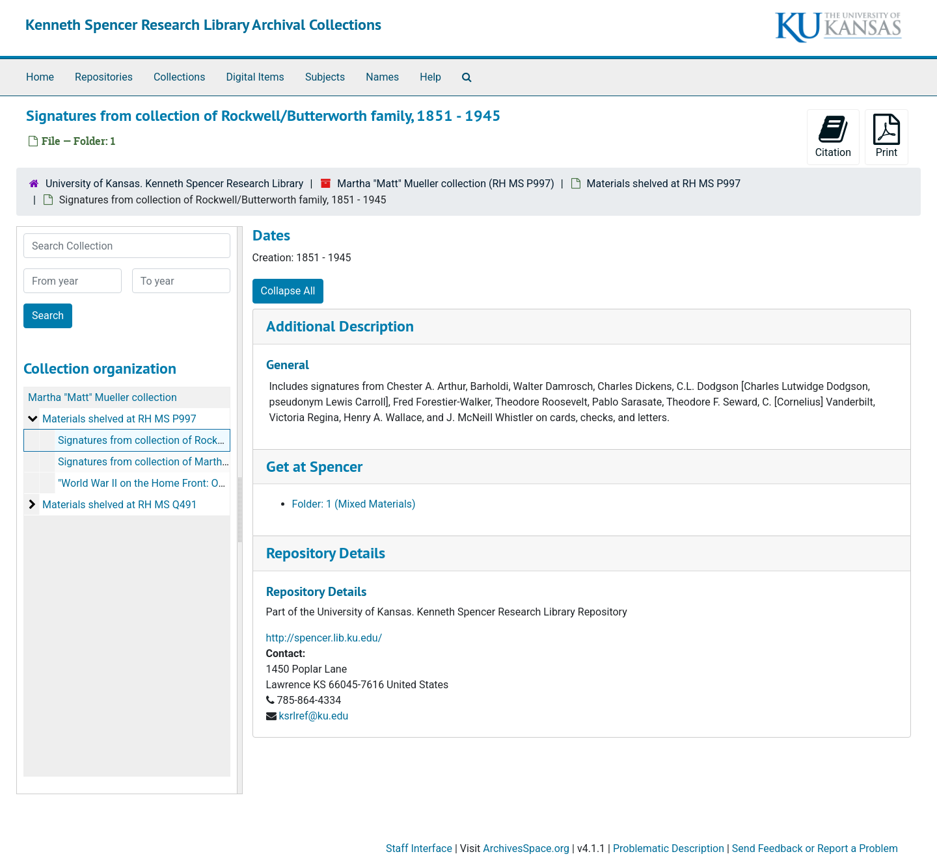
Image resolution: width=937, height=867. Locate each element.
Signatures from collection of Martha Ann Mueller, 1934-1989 (199, 462)
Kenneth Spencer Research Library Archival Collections (203, 24)
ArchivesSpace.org (526, 848)
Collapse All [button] (288, 291)
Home (40, 77)
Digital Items (255, 77)
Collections (180, 77)
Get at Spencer (314, 466)
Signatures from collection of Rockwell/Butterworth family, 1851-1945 (219, 440)
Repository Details (325, 553)
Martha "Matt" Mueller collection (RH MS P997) (445, 183)
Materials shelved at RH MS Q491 (119, 504)
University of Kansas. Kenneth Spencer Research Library (174, 183)
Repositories (104, 77)
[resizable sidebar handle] (239, 510)
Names (382, 77)
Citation (833, 136)
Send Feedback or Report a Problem (815, 848)
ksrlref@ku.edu (313, 716)
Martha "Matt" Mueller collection (102, 397)
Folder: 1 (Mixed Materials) (354, 504)
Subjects (325, 77)
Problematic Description (668, 848)
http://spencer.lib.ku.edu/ (324, 638)
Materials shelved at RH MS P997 (664, 183)
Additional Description (340, 326)
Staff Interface (419, 848)
